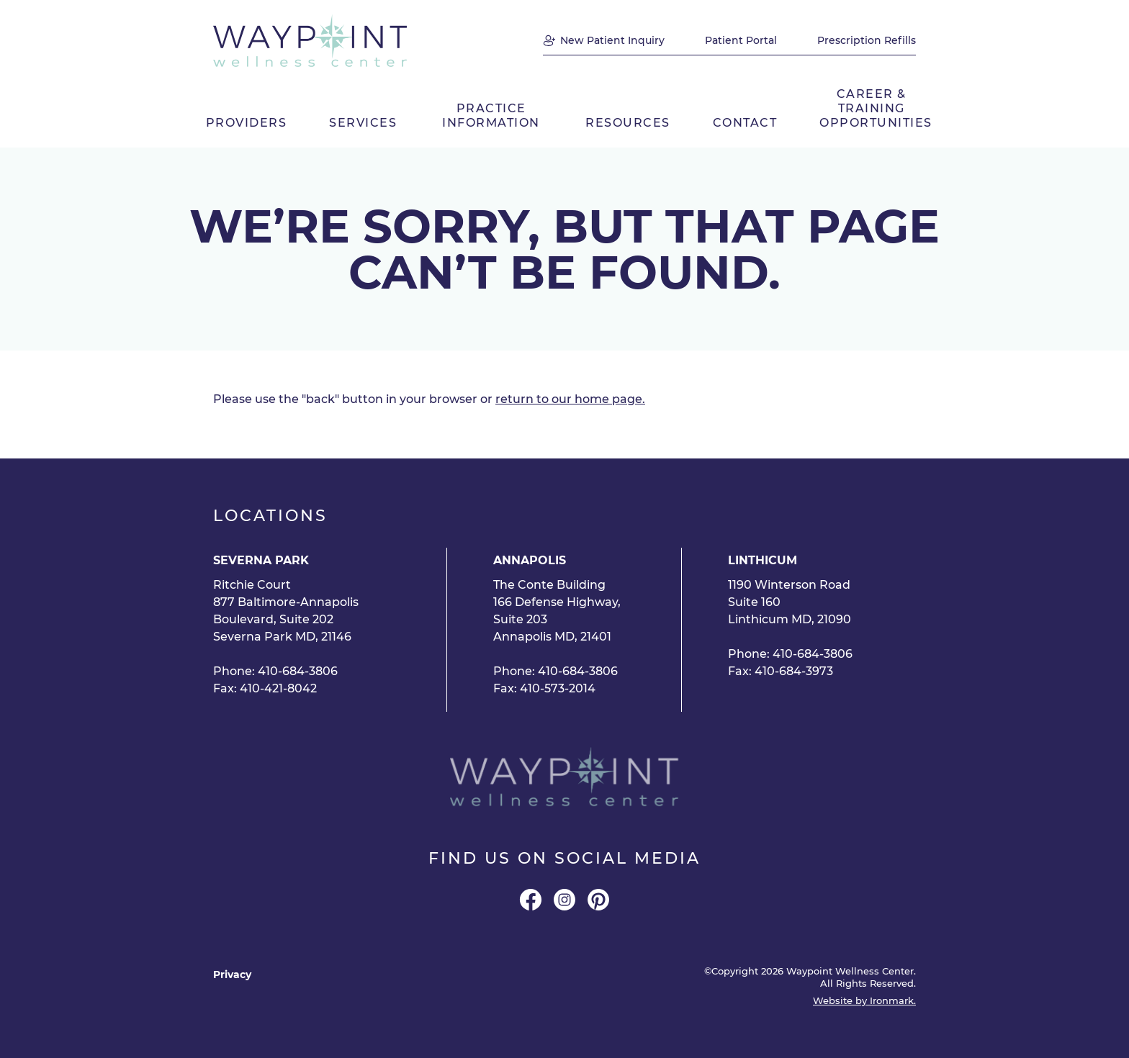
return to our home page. (570, 399)
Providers (246, 123)
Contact (745, 123)
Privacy (232, 974)
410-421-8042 (278, 688)
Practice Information (491, 115)
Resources (627, 123)
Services (363, 123)
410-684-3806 (298, 671)
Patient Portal (741, 40)
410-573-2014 (557, 688)
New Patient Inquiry (612, 40)
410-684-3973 (794, 671)
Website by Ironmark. (864, 1000)
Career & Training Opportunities (874, 108)
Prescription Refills (866, 40)
